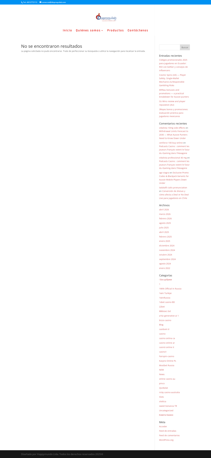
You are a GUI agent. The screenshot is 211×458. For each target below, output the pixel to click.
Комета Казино (166, 414)
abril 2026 (164, 209)
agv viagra (164, 172)
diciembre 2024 (166, 245)
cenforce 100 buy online (171, 142)
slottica (162, 401)
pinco (162, 383)
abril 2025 (164, 232)
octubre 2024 (165, 254)
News (162, 374)
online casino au (167, 378)
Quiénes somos (88, 30)
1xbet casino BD (167, 302)
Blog (161, 324)
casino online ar (167, 342)
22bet (162, 306)
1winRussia (164, 297)
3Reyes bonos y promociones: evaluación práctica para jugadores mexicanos (173, 113)
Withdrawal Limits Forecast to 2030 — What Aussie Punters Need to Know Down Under (173, 135)
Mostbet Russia (166, 365)
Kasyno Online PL (167, 360)
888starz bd (165, 311)
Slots (161, 396)
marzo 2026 (165, 214)
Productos (115, 30)
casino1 (163, 351)
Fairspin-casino (166, 356)
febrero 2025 (165, 236)
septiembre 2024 (167, 259)
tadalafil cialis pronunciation (173, 187)
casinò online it (166, 347)
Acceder (163, 426)
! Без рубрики (165, 279)
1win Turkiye (165, 293)
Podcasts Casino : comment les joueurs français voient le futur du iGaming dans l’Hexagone (174, 150)
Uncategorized (166, 410)
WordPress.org (166, 440)
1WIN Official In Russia (170, 288)
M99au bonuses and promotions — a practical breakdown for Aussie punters (174, 93)
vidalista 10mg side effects (172, 127)
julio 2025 (164, 227)
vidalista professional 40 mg (173, 157)
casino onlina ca (167, 338)
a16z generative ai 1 (169, 315)
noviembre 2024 (167, 250)
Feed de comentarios (169, 435)
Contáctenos (138, 30)
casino (162, 333)
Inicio (67, 30)
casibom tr (164, 329)
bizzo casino (165, 320)
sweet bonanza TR (168, 406)
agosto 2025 (165, 223)
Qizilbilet (163, 388)
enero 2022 (164, 268)
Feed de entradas (167, 430)
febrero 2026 (165, 218)
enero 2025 (164, 241)
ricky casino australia (169, 392)
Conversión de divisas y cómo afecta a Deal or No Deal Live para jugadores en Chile (174, 194)
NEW (161, 369)
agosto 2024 (165, 263)
